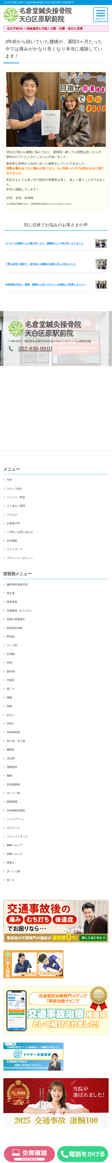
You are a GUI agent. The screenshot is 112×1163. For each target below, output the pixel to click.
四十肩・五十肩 (16, 740)
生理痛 (11, 654)
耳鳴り (11, 723)
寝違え (11, 862)
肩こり (11, 688)
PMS (9, 662)
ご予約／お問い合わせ (20, 532)
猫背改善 (12, 601)
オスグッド (13, 827)
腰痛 (9, 697)
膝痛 (9, 775)
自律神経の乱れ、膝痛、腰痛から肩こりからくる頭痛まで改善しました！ (45, 284)
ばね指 (11, 758)
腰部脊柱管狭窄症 (17, 584)
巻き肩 (11, 593)
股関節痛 (12, 801)
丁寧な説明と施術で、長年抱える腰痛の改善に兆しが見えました (40, 264)
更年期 (11, 671)
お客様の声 (13, 523)
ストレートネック (17, 836)
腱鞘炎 (11, 749)
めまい (11, 714)
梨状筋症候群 (15, 627)
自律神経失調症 (16, 810)
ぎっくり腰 (13, 871)
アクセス (12, 514)
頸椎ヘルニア (15, 853)
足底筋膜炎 (13, 784)
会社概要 (12, 540)
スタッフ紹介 (15, 488)
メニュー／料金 (16, 497)
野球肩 (11, 636)
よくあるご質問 (16, 505)
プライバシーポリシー (20, 558)
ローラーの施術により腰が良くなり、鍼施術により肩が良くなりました (44, 243)
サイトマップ (15, 549)
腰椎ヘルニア (15, 845)
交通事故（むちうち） (20, 610)
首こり (11, 879)
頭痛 (9, 706)
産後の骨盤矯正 (16, 619)
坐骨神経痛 (13, 732)
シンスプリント (16, 819)
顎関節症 (12, 766)
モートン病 (13, 793)
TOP (9, 479)
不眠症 (11, 680)
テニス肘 (12, 645)
